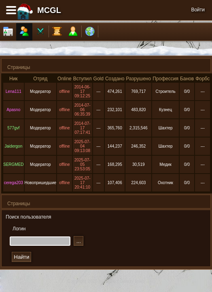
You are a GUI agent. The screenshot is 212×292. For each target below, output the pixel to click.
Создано (114, 79)
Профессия (165, 79)
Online (64, 79)
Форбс (202, 79)
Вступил (82, 79)
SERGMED (13, 164)
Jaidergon (13, 146)
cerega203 (13, 182)
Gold (98, 79)
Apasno (13, 109)
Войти (198, 10)
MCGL (49, 10)
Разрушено (138, 79)
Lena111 (13, 91)
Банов (187, 79)
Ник (13, 79)
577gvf (13, 128)
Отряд (40, 79)
